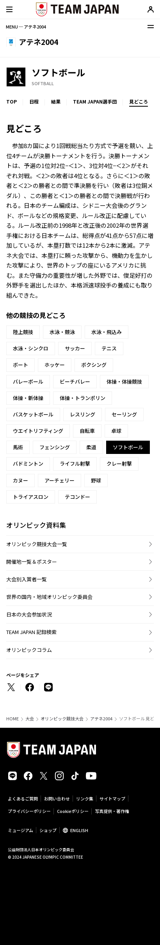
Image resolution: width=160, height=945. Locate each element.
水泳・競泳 (62, 332)
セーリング (124, 414)
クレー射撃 (119, 463)
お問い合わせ (57, 798)
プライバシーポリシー (29, 811)
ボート (20, 364)
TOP (11, 101)
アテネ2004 (101, 719)
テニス (109, 348)
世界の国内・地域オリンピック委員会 (49, 596)
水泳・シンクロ (30, 348)
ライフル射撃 (75, 463)
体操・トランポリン (82, 398)
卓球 (116, 430)
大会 (29, 719)
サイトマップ (112, 798)
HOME (12, 719)
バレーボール (28, 381)
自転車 (87, 430)
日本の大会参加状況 (29, 614)
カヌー (20, 480)
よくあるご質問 (23, 798)
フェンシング (54, 447)
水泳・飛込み (106, 332)
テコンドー (77, 496)
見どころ (138, 101)
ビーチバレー (75, 381)
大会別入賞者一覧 (26, 579)
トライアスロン (30, 496)
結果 (55, 101)
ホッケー (54, 364)
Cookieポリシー (73, 811)
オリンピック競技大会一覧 (36, 544)
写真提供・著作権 (112, 811)
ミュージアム (20, 830)
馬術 (18, 447)
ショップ (48, 830)
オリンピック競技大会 (62, 719)
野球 (96, 480)
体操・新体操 (28, 398)
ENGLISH (79, 830)
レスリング (82, 414)
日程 (34, 101)
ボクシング (94, 364)
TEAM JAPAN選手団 (95, 101)
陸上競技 (23, 332)
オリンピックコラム (29, 650)
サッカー (75, 348)
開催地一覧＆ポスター (31, 561)
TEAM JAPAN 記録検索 (31, 632)
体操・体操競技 (124, 381)
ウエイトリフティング (38, 430)
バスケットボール (33, 414)
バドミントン (28, 463)
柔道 (91, 447)
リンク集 (84, 798)
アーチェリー (59, 480)
